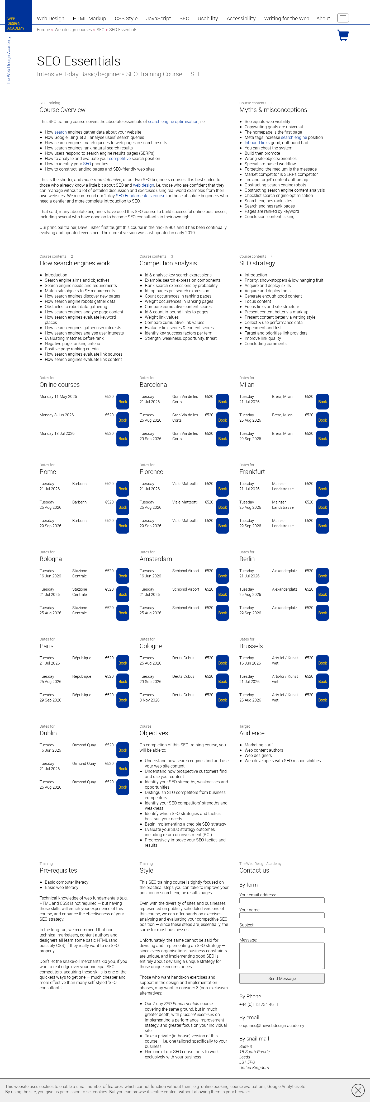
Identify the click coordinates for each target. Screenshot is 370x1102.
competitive (120, 158)
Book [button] (122, 401)
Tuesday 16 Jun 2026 (50, 573)
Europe (43, 29)
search (60, 132)
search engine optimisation (173, 121)
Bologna (51, 558)
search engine (294, 137)
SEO (87, 164)
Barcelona (153, 384)
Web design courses (73, 29)
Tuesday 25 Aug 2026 (150, 417)
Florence (151, 471)
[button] (51, 18)
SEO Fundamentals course (140, 196)
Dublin (48, 733)
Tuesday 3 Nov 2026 (149, 697)
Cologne (151, 646)
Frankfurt (252, 471)
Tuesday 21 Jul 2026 (150, 399)
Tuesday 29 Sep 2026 (150, 436)
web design (143, 185)
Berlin (247, 558)
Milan (246, 384)
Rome (48, 471)
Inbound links (257, 142)
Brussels (251, 646)
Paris (47, 646)
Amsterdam (156, 558)
